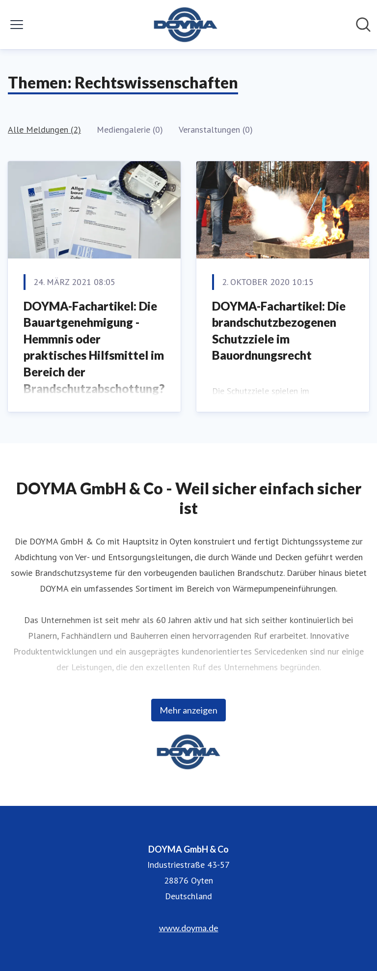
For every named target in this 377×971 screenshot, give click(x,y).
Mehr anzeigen (188, 710)
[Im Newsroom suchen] (363, 24)
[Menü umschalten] (16, 24)
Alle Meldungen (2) (44, 129)
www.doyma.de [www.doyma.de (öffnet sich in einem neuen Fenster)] (188, 927)
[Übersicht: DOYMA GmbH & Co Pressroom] (185, 24)
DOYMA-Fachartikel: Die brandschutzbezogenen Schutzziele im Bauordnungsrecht (279, 331)
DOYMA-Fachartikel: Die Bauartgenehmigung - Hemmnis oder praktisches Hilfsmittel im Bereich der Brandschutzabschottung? (94, 347)
